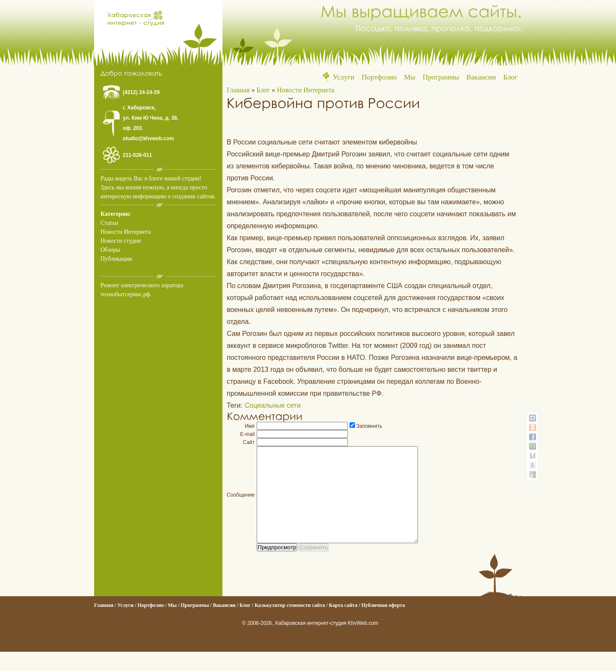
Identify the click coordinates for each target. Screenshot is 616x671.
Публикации (116, 259)
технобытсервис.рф (125, 294)
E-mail (247, 434)
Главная (238, 90)
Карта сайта (343, 624)
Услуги (344, 77)
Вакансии (481, 77)
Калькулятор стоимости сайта (290, 624)
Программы (441, 77)
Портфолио (379, 77)
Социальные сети (272, 405)
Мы (409, 77)
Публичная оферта (383, 624)
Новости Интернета (126, 232)
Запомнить (369, 426)
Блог (510, 77)
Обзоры (110, 250)
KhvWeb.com (363, 642)
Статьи (109, 223)
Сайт (249, 442)
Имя (250, 426)
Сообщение (241, 504)
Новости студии (121, 241)
